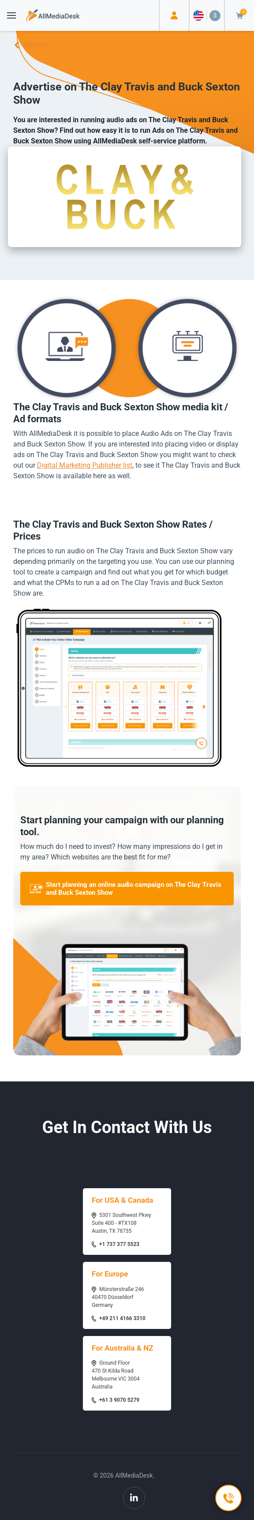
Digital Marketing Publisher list (84, 465)
